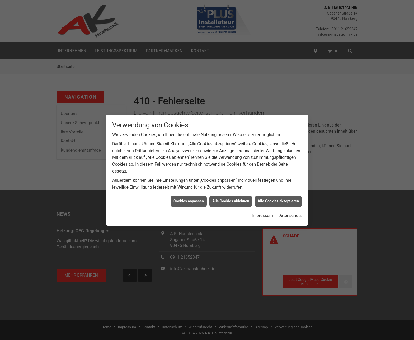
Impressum (262, 212)
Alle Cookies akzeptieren (278, 198)
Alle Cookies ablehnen (230, 198)
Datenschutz (290, 212)
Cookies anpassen (188, 198)
